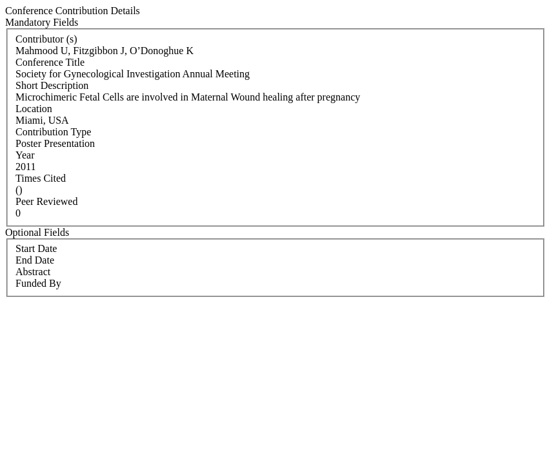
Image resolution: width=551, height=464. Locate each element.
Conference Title (50, 62)
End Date (34, 260)
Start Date (36, 248)
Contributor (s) (46, 39)
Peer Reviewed (46, 201)
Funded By (38, 283)
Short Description (51, 85)
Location (33, 108)
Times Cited (40, 178)
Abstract (32, 271)
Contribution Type (53, 131)
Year (24, 155)
